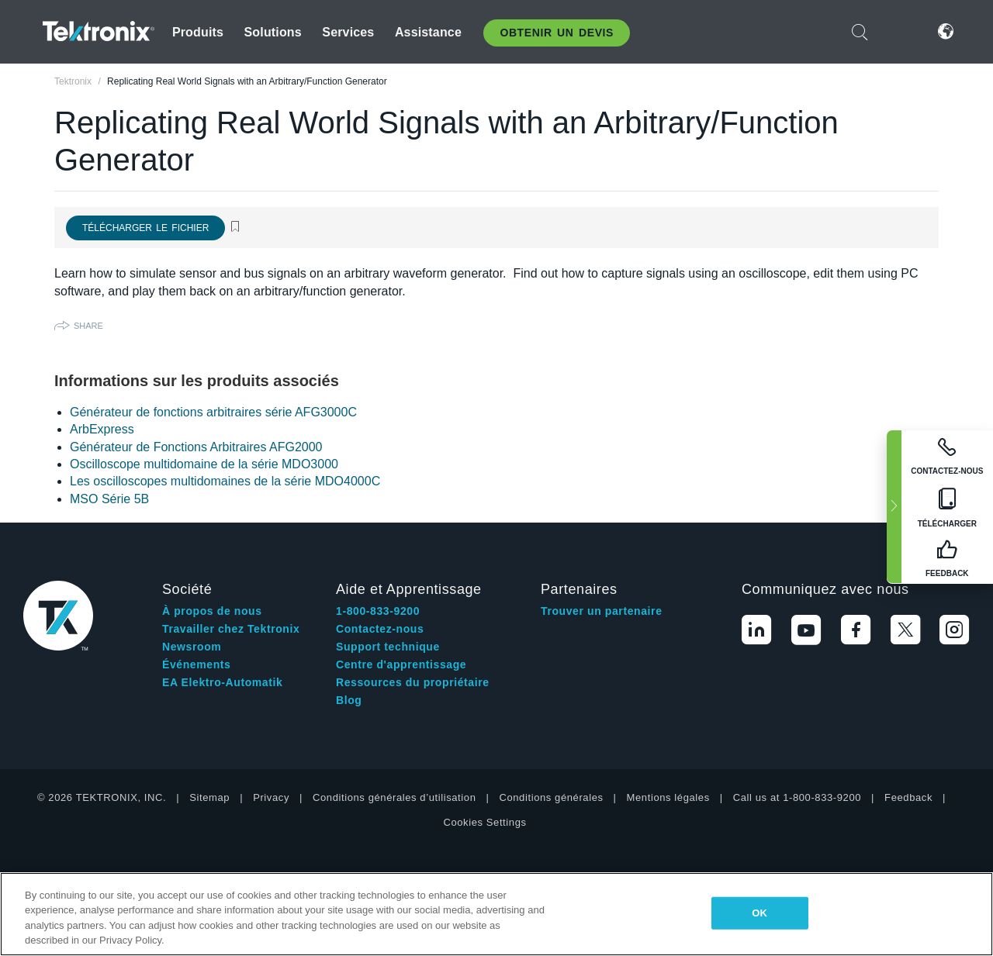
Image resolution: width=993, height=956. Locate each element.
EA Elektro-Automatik (222, 682)
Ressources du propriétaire (413, 682)
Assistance (428, 32)
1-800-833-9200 (378, 611)
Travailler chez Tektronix (230, 629)
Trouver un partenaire (602, 611)
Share (88, 325)
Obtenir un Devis (557, 32)
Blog (349, 700)
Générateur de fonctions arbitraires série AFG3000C (213, 412)
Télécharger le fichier (145, 228)
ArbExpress (102, 429)
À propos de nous (212, 611)
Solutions (273, 32)
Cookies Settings (484, 822)
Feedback (908, 797)
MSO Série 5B (109, 499)
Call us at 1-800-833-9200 (797, 797)
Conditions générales (551, 797)
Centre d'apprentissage (401, 664)
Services (348, 32)
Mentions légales (668, 797)
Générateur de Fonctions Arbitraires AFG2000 (196, 447)
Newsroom (191, 646)
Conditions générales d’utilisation (394, 797)
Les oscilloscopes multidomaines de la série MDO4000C (225, 481)
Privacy (271, 797)
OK (759, 913)
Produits (197, 32)
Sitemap (209, 797)
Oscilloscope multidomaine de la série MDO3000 (204, 464)
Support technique (388, 646)
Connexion (899, 31)
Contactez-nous (380, 629)
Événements (196, 664)
